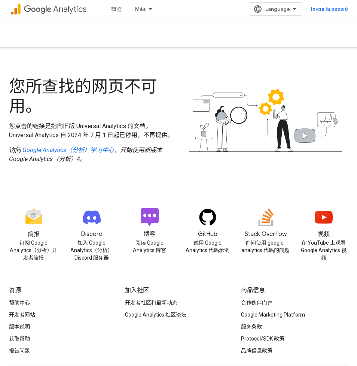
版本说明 (19, 327)
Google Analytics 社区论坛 (155, 315)
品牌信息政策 (256, 351)
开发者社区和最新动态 (151, 303)
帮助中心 (19, 303)
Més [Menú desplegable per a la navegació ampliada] (140, 9)
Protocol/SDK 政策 (262, 339)
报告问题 (19, 351)
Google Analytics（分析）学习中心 (68, 150)
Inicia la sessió (329, 9)
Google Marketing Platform (273, 315)
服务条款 (251, 327)
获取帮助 (19, 339)
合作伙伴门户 (256, 303)
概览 (116, 9)
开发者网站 (22, 315)
